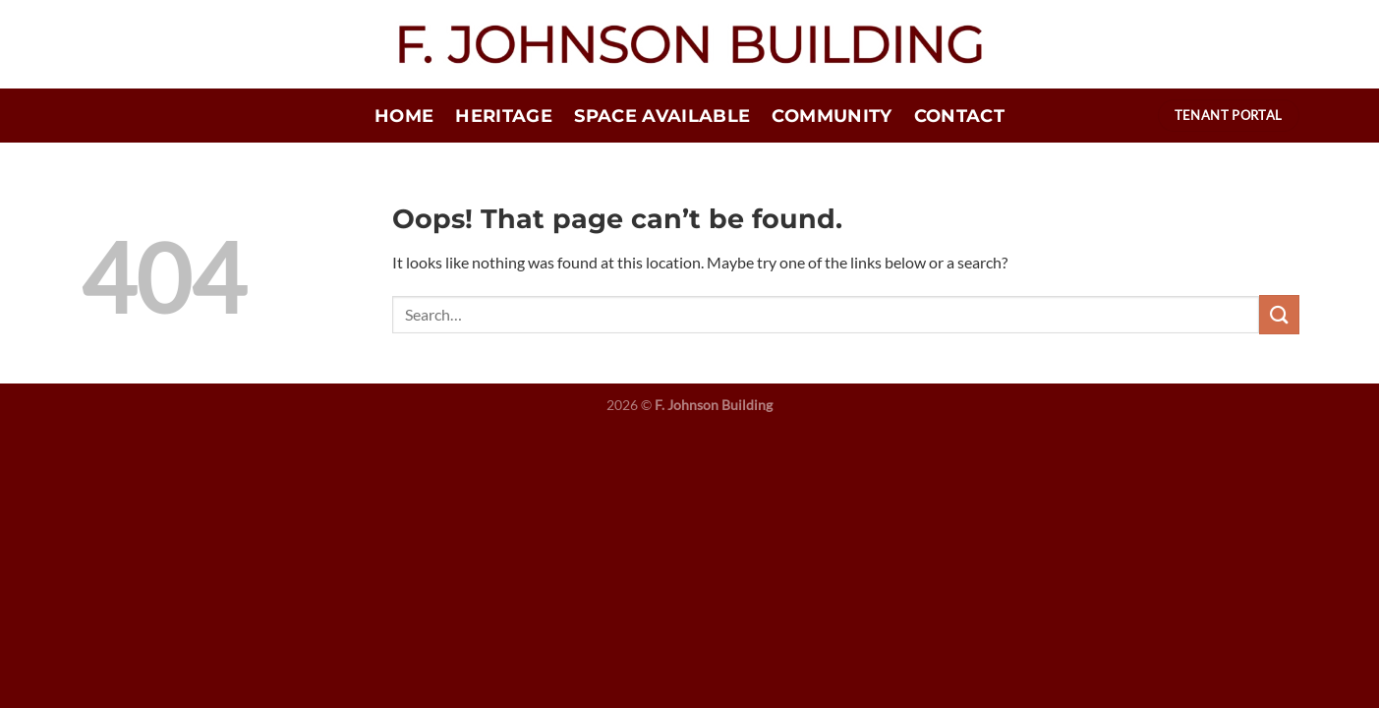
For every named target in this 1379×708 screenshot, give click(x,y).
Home (403, 115)
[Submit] (1278, 314)
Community (831, 115)
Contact (959, 115)
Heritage (503, 115)
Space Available (662, 115)
